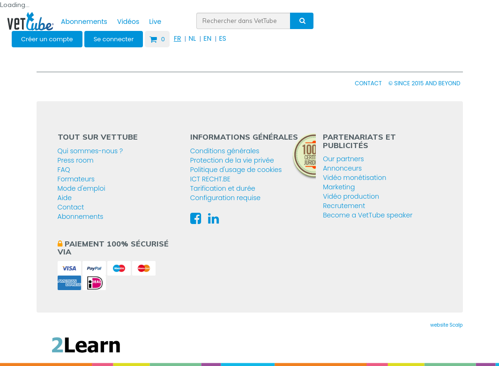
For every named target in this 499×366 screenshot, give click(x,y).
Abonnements (84, 21)
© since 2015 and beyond (424, 83)
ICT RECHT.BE (210, 179)
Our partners (343, 159)
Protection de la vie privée (232, 160)
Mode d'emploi (81, 188)
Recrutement (344, 205)
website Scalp (446, 325)
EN (207, 38)
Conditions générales (225, 151)
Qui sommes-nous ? (90, 151)
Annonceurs (342, 168)
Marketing (339, 187)
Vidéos (128, 21)
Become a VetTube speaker (367, 215)
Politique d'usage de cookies (236, 169)
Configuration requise (225, 197)
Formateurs (76, 179)
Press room (76, 160)
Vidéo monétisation (354, 177)
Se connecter (114, 39)
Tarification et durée (222, 188)
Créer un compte (47, 39)
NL (192, 38)
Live (155, 21)
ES (222, 38)
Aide (65, 197)
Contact (368, 83)
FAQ (64, 169)
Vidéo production (351, 196)
